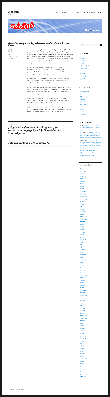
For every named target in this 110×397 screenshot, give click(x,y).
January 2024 (82, 213)
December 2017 (83, 333)
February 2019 (83, 310)
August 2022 (82, 241)
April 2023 (82, 227)
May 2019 (82, 305)
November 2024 (83, 196)
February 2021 (83, 270)
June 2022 (82, 244)
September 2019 (83, 298)
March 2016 (82, 368)
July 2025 (82, 183)
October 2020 (83, 277)
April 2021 (82, 267)
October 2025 (83, 178)
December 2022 (83, 234)
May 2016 (82, 364)
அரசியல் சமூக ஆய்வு (86, 61)
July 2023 (82, 222)
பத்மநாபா (82, 99)
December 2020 (83, 274)
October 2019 (83, 297)
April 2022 (82, 247)
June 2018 (82, 323)
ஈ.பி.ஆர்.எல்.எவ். (84, 106)
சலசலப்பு (82, 112)
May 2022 (82, 246)
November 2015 (83, 374)
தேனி (81, 96)
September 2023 (83, 219)
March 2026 (82, 170)
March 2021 (82, 269)
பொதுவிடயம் (84, 71)
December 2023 (83, 214)
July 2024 (82, 203)
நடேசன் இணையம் (84, 91)
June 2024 (82, 204)
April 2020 (82, 287)
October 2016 (83, 356)
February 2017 (83, 350)
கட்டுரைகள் (82, 60)
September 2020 (83, 279)
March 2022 (82, 249)
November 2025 (83, 176)
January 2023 (82, 232)
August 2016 (82, 359)
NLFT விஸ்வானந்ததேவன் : (92, 157)
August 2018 (82, 320)
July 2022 (82, 242)
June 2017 (82, 343)
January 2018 (82, 331)
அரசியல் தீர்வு (84, 63)
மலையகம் (82, 101)
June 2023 (82, 224)
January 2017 (82, 351)
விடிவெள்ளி (83, 109)
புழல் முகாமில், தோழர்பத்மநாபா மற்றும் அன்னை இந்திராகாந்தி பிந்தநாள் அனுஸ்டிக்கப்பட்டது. (91, 153)
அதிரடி (81, 102)
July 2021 (82, 262)
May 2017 (82, 345)
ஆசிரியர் (10, 54)
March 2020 (82, 288)
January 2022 (82, 252)
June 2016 (82, 363)
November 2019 (83, 295)
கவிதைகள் (82, 73)
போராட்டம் (84, 78)
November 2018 (83, 315)
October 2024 (83, 198)
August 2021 (82, 260)
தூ (80, 94)
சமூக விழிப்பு (84, 75)
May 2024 (82, 206)
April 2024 (82, 208)
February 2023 (83, 231)
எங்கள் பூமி (82, 111)
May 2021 (82, 265)
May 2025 (82, 186)
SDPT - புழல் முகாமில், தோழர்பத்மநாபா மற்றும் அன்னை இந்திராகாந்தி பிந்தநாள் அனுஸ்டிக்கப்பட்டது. (91, 150)
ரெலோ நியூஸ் (83, 107)
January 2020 (82, 292)
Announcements (83, 56)
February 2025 (83, 191)
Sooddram (13, 11)
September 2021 (83, 259)
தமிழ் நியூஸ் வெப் (84, 97)
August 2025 (82, 181)
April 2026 (82, 168)
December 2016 (83, 353)
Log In (100, 12)
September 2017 (83, 338)
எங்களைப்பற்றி (76, 12)
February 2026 (83, 171)
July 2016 (82, 361)
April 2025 (82, 188)
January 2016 (82, 371)
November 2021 (83, 255)
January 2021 (82, 272)
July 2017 (82, 341)
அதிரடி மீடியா (83, 104)
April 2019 (82, 307)
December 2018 (83, 313)
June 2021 (82, 264)
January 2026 (82, 173)
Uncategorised (83, 58)
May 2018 (82, 325)
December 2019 (83, 293)
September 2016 (83, 358)
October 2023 (83, 217)
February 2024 (83, 211)
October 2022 (83, 237)
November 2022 (83, 236)
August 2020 (82, 280)
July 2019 (82, 302)
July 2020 (82, 282)
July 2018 (82, 321)
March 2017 (82, 348)
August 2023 (82, 221)
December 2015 (83, 373)
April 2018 (82, 326)
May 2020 (82, 285)
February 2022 (83, 250)
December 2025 (83, 175)
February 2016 (83, 369)
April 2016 (82, 366)
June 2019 (82, 303)
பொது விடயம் (84, 76)
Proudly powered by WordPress (19, 389)
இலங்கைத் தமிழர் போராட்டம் (88, 65)
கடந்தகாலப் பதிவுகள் (61, 12)
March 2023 (82, 229)
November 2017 (83, 335)
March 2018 (82, 328)
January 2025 (82, 193)
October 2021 (83, 257)
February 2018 (83, 330)
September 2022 (83, 239)
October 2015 (83, 376)
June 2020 (82, 284)
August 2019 (82, 300)
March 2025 (82, 189)
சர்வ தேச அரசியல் (85, 70)
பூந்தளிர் (82, 92)
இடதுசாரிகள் (83, 114)
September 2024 (83, 199)
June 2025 (82, 184)
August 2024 (82, 201)
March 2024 (82, 209)
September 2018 (83, 318)
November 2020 (83, 275)
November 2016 (83, 354)
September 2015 (83, 378)
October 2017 (83, 336)
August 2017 (82, 340)
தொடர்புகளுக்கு (90, 12)
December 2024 (83, 194)
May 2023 (82, 226)
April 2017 (82, 346)
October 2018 (83, 317)
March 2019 (82, 308)
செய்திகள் (10, 58)
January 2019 (82, 312)
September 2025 (83, 179)
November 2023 (83, 216)
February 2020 (83, 290)
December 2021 (83, 254)
